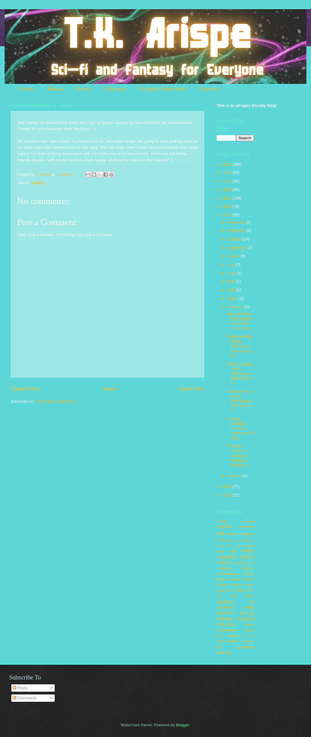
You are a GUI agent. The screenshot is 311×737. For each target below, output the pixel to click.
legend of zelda (230, 590)
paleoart (225, 618)
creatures (225, 568)
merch (249, 590)
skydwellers (227, 630)
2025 (227, 164)
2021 (227, 198)
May (231, 281)
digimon (247, 568)
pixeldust (246, 618)
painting (247, 613)
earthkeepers (228, 573)
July (231, 264)
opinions (225, 612)
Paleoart (115, 89)
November (236, 230)
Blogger (182, 725)
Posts (20, 688)
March (233, 298)
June (232, 273)
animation (246, 526)
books (247, 550)
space (249, 630)
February (235, 306)
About (55, 89)
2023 (227, 181)
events (248, 573)
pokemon (226, 624)
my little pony (235, 596)
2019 (227, 214)
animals (225, 526)
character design (235, 556)
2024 (227, 172)
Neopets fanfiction (162, 89)
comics (224, 562)
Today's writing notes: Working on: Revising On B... (239, 346)
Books (83, 89)
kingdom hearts (241, 585)
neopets (225, 601)
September (237, 247)
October (234, 239)
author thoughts (240, 534)
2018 (227, 486)
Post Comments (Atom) (55, 401)
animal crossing (235, 521)
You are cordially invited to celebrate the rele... (240, 428)
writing (223, 652)
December (236, 222)
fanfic (221, 579)
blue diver (227, 551)
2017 (227, 495)
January (234, 475)
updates (38, 182)
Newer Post (25, 389)
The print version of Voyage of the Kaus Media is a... (239, 455)
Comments (24, 698)
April (231, 290)
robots (248, 624)
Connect (209, 89)
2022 (227, 189)
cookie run (244, 562)
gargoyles (234, 579)
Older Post (191, 389)
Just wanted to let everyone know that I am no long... (240, 320)
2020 (227, 206)
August (234, 256)
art (220, 532)
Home (26, 89)
